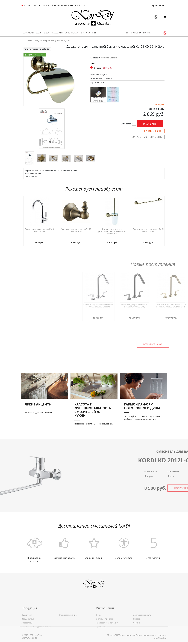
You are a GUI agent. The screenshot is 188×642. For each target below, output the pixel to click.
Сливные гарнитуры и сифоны (80, 33)
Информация (133, 33)
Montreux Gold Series (110, 57)
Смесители (28, 33)
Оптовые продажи (105, 631)
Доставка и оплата (142, 627)
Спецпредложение (68, 627)
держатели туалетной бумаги (57, 40)
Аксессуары (57, 33)
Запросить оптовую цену (147, 137)
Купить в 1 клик (153, 131)
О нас (98, 627)
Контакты (148, 33)
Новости (137, 631)
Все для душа (42, 33)
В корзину (149, 123)
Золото (97, 68)
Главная (27, 40)
